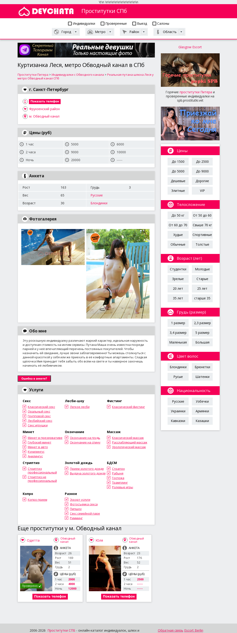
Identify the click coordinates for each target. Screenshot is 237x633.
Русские (96, 195)
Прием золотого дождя (87, 469)
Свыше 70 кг (202, 225)
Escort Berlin (193, 630)
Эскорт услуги (80, 499)
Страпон (118, 469)
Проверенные (114, 23)
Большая (202, 342)
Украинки (178, 411)
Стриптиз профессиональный (42, 470)
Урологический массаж (129, 447)
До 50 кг (178, 215)
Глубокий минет (39, 442)
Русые (178, 376)
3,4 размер (178, 332)
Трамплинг (120, 482)
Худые (178, 234)
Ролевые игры (122, 487)
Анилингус (35, 456)
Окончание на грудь (85, 438)
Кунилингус (36, 451)
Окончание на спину (85, 442)
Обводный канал (67, 540)
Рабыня (117, 473)
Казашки (202, 421)
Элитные (178, 190)
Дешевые (178, 181)
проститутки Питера (196, 92)
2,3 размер (202, 323)
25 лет (202, 288)
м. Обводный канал (44, 116)
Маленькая (178, 342)
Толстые (202, 244)
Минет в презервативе (45, 438)
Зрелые (178, 279)
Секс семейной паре (85, 513)
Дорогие (202, 181)
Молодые (202, 269)
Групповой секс (39, 416)
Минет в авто (38, 447)
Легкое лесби (80, 407)
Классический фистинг (128, 407)
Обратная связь (170, 630)
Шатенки (202, 376)
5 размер (202, 332)
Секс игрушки (38, 425)
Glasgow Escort (190, 47)
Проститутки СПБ (61, 630)
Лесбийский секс (40, 421)
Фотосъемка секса (84, 504)
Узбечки (202, 401)
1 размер (178, 323)
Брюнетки (202, 367)
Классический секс (41, 407)
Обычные (178, 244)
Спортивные (202, 234)
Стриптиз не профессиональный (42, 479)
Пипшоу (76, 509)
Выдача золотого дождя (88, 473)
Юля (99, 540)
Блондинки (98, 203)
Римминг (76, 518)
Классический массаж (128, 438)
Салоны (161, 23)
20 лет (178, 288)
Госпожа (118, 478)
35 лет (178, 298)
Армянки (202, 411)
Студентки (178, 269)
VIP (202, 190)
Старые (202, 279)
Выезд (139, 23)
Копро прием (37, 499)
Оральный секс (39, 411)
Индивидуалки (81, 23)
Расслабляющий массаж (129, 442)
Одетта (33, 540)
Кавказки (178, 421)
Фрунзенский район (44, 109)
